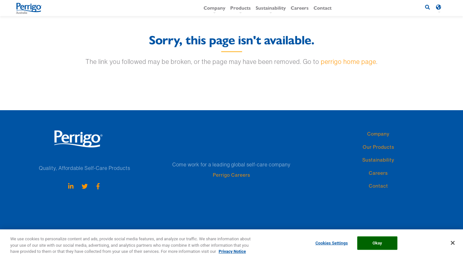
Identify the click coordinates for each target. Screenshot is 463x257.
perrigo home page (348, 62)
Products (240, 7)
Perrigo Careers (231, 175)
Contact (322, 7)
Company (214, 7)
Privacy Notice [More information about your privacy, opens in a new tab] (232, 254)
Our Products (378, 147)
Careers (300, 7)
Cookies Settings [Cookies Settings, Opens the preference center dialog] (331, 245)
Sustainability (271, 7)
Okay (377, 245)
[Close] (453, 245)
